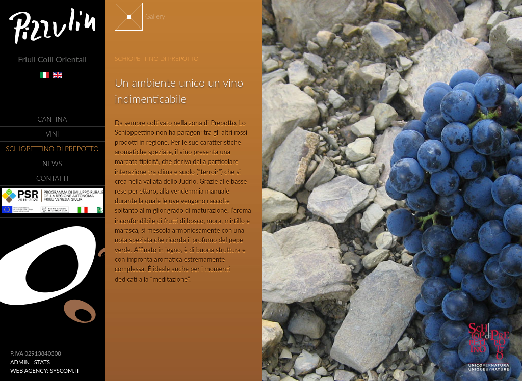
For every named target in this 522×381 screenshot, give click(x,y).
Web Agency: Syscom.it (45, 370)
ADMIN (20, 362)
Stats (42, 362)
